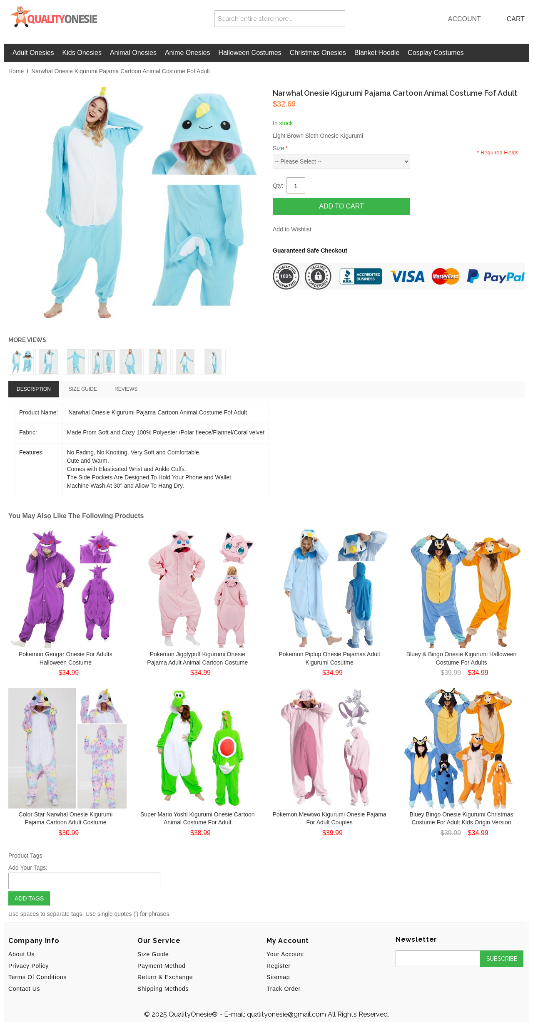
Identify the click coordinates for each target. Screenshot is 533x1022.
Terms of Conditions (37, 977)
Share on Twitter (345, 229)
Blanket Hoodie (377, 52)
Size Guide (153, 954)
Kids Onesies (82, 52)
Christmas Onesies (318, 52)
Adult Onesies (33, 52)
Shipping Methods (163, 988)
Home (16, 71)
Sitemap (278, 977)
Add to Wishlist (292, 229)
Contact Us (24, 988)
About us (21, 954)
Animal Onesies (133, 52)
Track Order (283, 988)
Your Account (285, 954)
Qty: (278, 185)
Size (280, 148)
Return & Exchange (165, 977)
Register (278, 965)
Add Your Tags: (27, 867)
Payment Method (161, 965)
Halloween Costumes (249, 52)
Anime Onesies (187, 52)
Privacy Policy (28, 965)
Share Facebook (329, 229)
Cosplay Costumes (435, 52)
